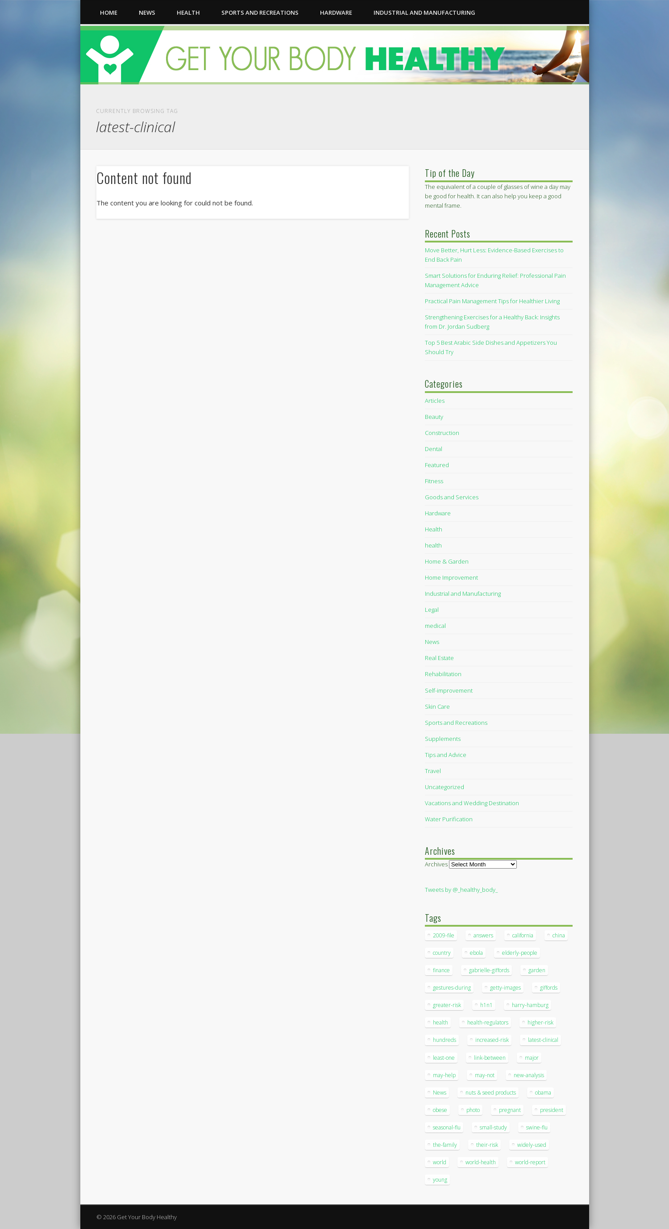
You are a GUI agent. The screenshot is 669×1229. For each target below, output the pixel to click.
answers (483, 935)
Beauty (434, 417)
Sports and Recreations (260, 12)
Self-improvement (449, 690)
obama (543, 1092)
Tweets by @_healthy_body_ (461, 890)
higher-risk (540, 1022)
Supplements (443, 739)
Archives (436, 864)
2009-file (443, 935)
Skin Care (437, 706)
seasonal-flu (447, 1127)
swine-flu (537, 1127)
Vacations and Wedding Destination (472, 803)
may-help (444, 1075)
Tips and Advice (445, 755)
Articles (435, 401)
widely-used (531, 1145)
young (440, 1179)
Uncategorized (444, 787)
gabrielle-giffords (489, 970)
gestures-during (452, 987)
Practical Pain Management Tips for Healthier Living (492, 301)
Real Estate (439, 658)
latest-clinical (543, 1040)
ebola (476, 953)
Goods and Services (451, 497)
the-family (445, 1145)
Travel (433, 771)
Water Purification (449, 819)
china (559, 935)
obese (440, 1110)
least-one (444, 1058)
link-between (490, 1058)
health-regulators (487, 1022)
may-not (484, 1075)
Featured (437, 465)
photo (473, 1110)
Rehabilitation (443, 674)
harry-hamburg (530, 1005)
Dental (433, 449)
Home (108, 12)
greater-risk (447, 1005)
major (532, 1058)
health (188, 12)
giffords (548, 987)
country (442, 953)
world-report (530, 1162)
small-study (493, 1127)
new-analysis (529, 1075)
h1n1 (486, 1005)
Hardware (336, 12)
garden (536, 970)
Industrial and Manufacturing (424, 12)
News (147, 12)
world (439, 1162)
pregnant (510, 1110)
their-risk (487, 1145)
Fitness (434, 481)
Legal (432, 610)
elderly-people (519, 953)
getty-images (505, 987)
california (522, 935)
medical (435, 626)
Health (433, 529)
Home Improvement (451, 577)
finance (441, 970)
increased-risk (492, 1040)
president (551, 1110)
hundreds (444, 1040)
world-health (480, 1162)
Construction (442, 433)
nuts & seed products (490, 1092)
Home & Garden (447, 561)
